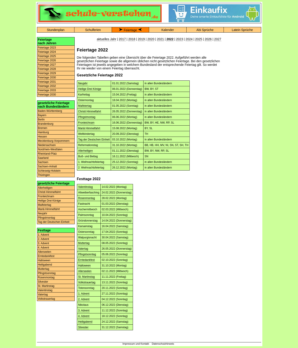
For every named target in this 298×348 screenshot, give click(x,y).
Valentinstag (45, 290)
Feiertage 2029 (47, 73)
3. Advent (43, 243)
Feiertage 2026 (47, 60)
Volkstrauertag (46, 298)
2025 (198, 39)
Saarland (43, 158)
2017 (122, 39)
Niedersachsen (47, 145)
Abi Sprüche (204, 30)
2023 (179, 39)
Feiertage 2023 (47, 47)
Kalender (167, 30)
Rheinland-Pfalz (47, 153)
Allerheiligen (45, 187)
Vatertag (43, 294)
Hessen (42, 136)
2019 (141, 39)
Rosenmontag (46, 277)
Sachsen (43, 162)
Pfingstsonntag (47, 273)
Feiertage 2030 (47, 77)
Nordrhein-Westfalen (50, 149)
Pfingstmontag (46, 217)
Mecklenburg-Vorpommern (54, 140)
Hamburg (43, 132)
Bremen (42, 128)
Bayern (42, 115)
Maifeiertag (44, 204)
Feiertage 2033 (47, 90)
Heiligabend (45, 264)
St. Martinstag (46, 286)
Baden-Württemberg (50, 111)
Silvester (43, 281)
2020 (150, 39)
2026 (208, 39)
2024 (189, 39)
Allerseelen (44, 251)
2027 (217, 39)
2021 (160, 39)
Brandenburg (45, 123)
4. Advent (43, 247)
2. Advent (43, 239)
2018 (131, 39)
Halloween (44, 260)
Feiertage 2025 (47, 56)
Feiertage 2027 (47, 64)
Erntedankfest (46, 256)
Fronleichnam (46, 196)
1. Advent (43, 234)
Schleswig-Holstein (49, 170)
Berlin (41, 119)
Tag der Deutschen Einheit (54, 222)
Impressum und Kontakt (135, 343)
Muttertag (43, 268)
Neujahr (42, 213)
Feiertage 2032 (47, 86)
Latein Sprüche (242, 30)
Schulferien (93, 30)
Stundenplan (56, 30)
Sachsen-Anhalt (47, 166)
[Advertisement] (242, 104)
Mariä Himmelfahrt (49, 209)
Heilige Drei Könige (49, 200)
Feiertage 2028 (47, 69)
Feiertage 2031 (47, 81)
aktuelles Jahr (106, 39)
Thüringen (44, 175)
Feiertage (130, 30)
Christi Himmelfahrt (49, 192)
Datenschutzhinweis (163, 343)
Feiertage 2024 (47, 51)
